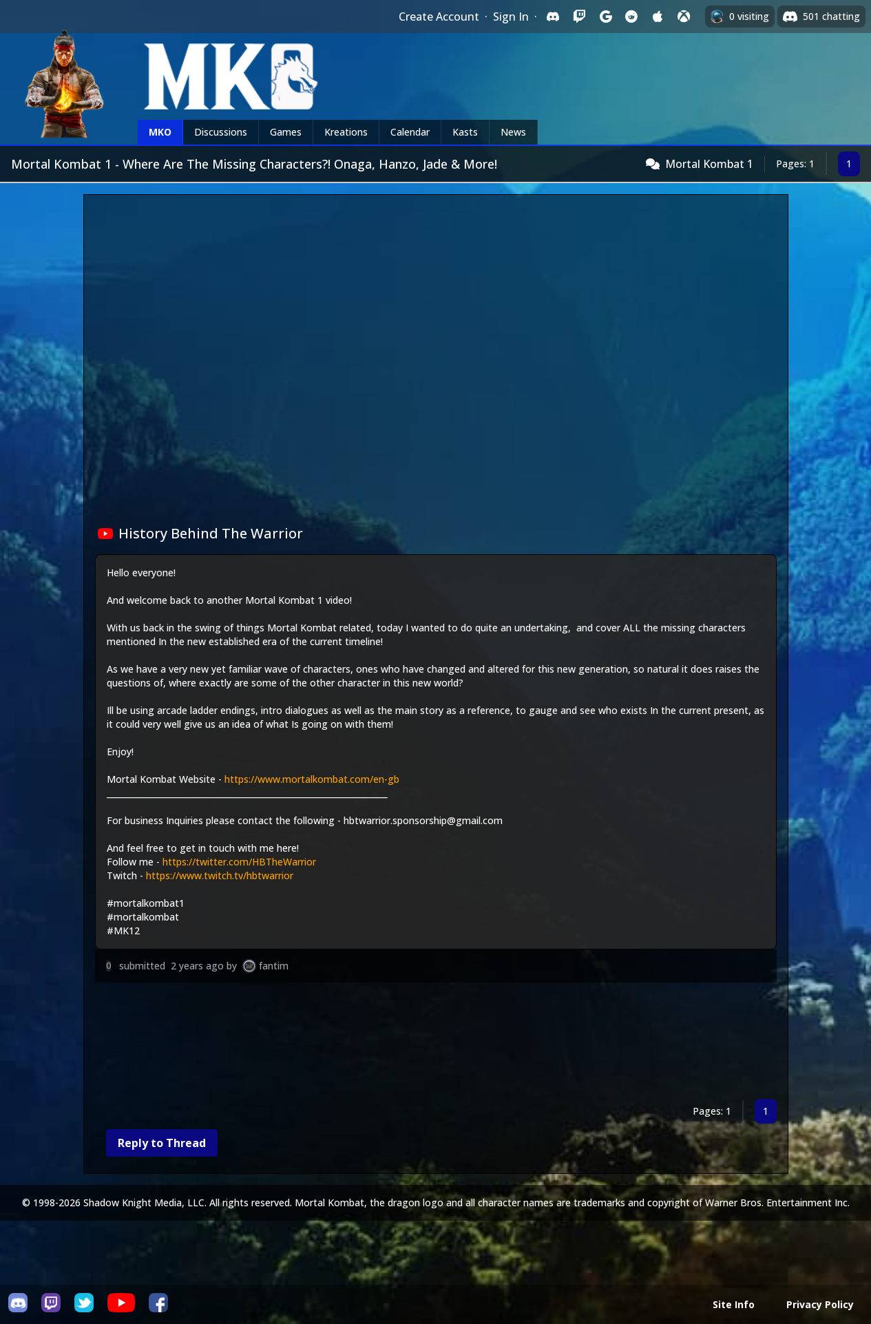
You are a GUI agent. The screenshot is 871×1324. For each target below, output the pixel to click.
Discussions (220, 131)
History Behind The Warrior (201, 533)
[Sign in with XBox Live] (683, 16)
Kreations (346, 131)
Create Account (439, 16)
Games (286, 131)
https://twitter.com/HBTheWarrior (239, 861)
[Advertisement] (436, 1043)
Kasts (465, 131)
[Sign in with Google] (605, 16)
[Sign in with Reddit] (631, 16)
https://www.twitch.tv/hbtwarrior (219, 875)
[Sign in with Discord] (553, 16)
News (513, 131)
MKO (160, 131)
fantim (273, 965)
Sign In (511, 16)
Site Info (734, 1304)
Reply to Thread (162, 1142)
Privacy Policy (820, 1304)
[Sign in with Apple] (657, 16)
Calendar (410, 131)
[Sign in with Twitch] (579, 16)
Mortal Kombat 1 (709, 163)
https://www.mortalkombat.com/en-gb (311, 779)
